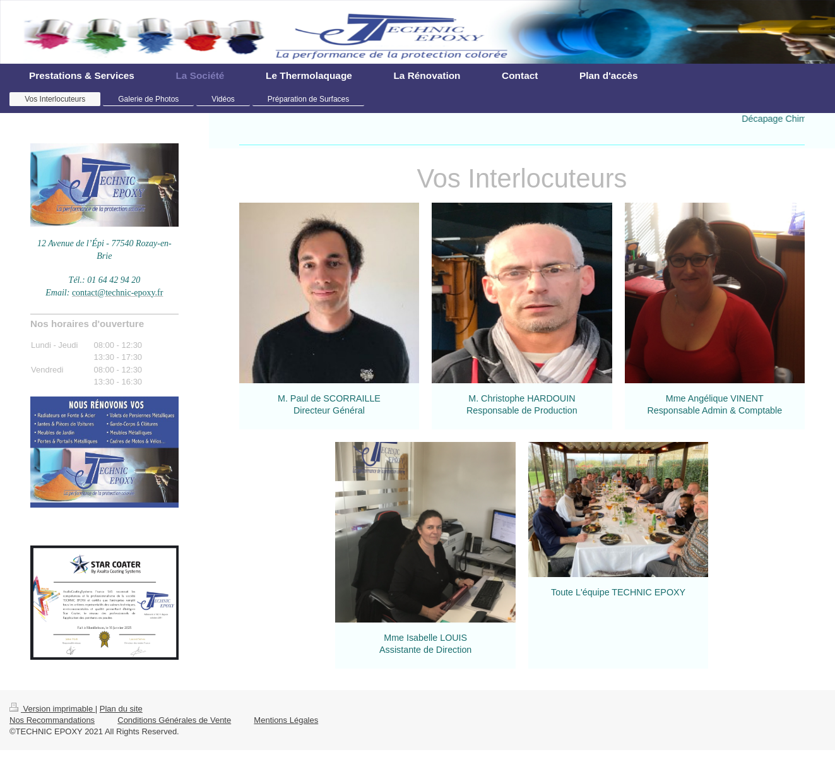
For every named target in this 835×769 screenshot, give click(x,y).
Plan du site (121, 708)
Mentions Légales (286, 720)
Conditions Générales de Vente (174, 720)
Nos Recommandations (52, 720)
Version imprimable (52, 708)
